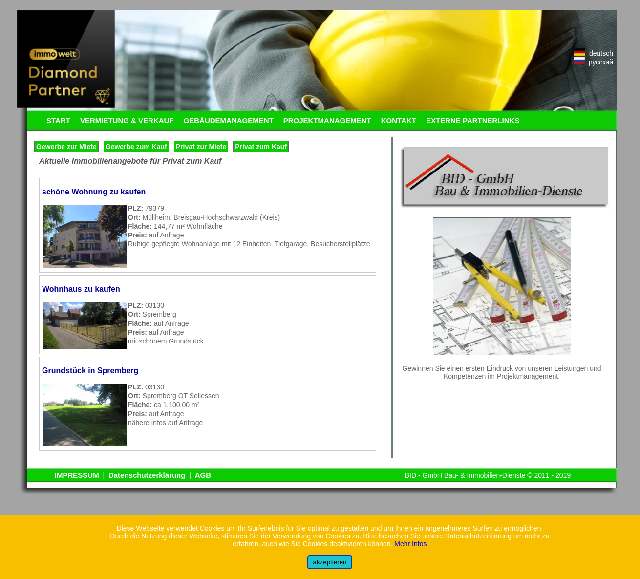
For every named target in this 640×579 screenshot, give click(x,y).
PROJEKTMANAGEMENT (327, 120)
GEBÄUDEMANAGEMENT (229, 120)
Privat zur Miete (201, 146)
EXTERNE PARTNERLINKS (472, 120)
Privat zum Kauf (261, 146)
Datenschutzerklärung (147, 475)
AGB (203, 475)
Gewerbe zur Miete (66, 146)
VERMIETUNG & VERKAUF (127, 120)
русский (593, 62)
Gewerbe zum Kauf (136, 146)
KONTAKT (398, 120)
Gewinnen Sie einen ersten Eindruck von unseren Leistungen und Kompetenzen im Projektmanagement (501, 372)
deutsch (593, 53)
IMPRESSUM (77, 475)
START (58, 120)
